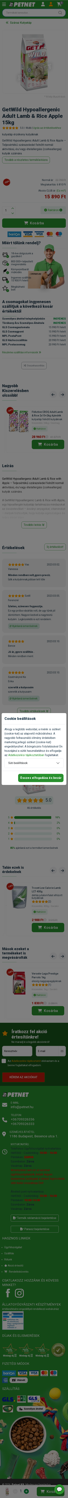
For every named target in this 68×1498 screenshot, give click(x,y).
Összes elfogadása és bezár (41, 778)
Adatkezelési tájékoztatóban (26, 755)
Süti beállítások (18, 763)
